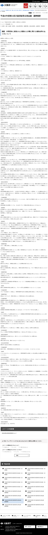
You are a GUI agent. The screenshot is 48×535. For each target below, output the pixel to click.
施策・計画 (14, 10)
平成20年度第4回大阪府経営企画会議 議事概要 (36, 474)
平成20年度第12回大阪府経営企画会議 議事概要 (36, 492)
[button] (36, 1)
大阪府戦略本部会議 (26, 10)
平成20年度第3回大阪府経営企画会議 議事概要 (13, 474)
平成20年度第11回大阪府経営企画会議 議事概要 (13, 492)
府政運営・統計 (8, 10)
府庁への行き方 (28, 526)
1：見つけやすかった (7, 451)
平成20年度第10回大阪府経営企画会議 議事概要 (36, 487)
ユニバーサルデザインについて (27, 516)
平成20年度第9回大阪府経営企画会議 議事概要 (13, 487)
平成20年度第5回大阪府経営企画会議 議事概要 (13, 478)
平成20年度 (32, 10)
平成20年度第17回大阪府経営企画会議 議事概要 (36, 501)
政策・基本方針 (19, 10)
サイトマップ (45, 516)
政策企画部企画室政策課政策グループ (9, 433)
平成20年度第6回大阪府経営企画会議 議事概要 (36, 478)
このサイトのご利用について (6, 516)
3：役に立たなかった (24, 447)
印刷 (30, 12)
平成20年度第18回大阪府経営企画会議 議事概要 (13, 505)
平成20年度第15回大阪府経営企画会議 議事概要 (13, 501)
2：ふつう (14, 447)
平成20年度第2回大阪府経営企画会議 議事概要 (36, 469)
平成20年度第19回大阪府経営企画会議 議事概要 (36, 505)
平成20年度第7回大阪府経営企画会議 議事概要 (13, 483)
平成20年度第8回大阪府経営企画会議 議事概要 (36, 483)
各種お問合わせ (40, 526)
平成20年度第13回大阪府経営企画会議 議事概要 (13, 496)
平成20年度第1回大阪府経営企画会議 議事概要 (13, 469)
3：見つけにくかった (26, 451)
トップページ (3, 10)
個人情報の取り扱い (37, 516)
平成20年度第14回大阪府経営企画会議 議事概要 (36, 496)
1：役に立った (6, 447)
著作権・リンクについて (16, 516)
